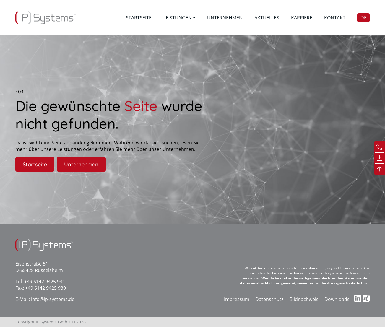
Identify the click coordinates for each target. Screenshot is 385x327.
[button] (179, 17)
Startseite (35, 164)
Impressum (236, 299)
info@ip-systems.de (52, 299)
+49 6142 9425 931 (44, 281)
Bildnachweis (304, 299)
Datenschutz (269, 299)
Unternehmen (81, 164)
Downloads (337, 299)
